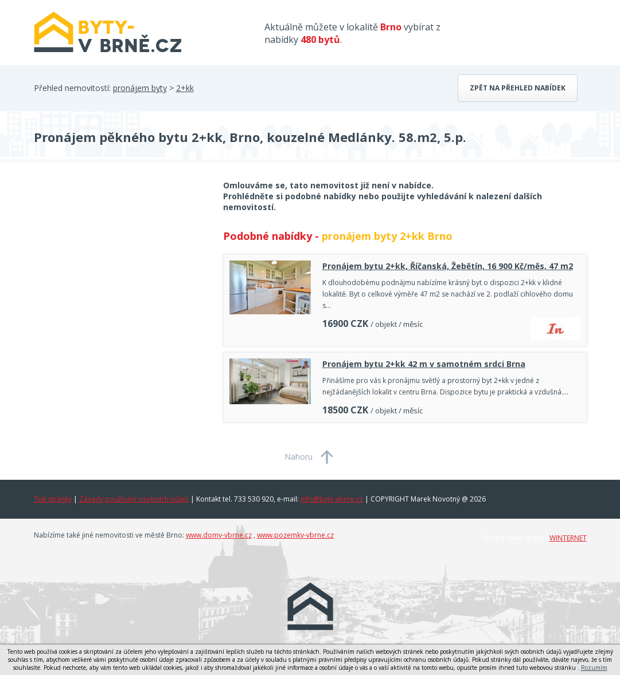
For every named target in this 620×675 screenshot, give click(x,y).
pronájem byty (140, 87)
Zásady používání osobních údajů (134, 499)
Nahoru (298, 456)
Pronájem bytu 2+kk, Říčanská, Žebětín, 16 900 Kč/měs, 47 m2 (447, 265)
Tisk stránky (53, 499)
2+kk (185, 87)
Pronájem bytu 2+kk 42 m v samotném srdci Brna (423, 363)
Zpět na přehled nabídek (518, 88)
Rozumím (594, 668)
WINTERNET (568, 538)
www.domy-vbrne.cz (219, 535)
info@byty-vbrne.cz (332, 499)
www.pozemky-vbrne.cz (295, 535)
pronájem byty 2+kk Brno (387, 236)
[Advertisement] (120, 271)
